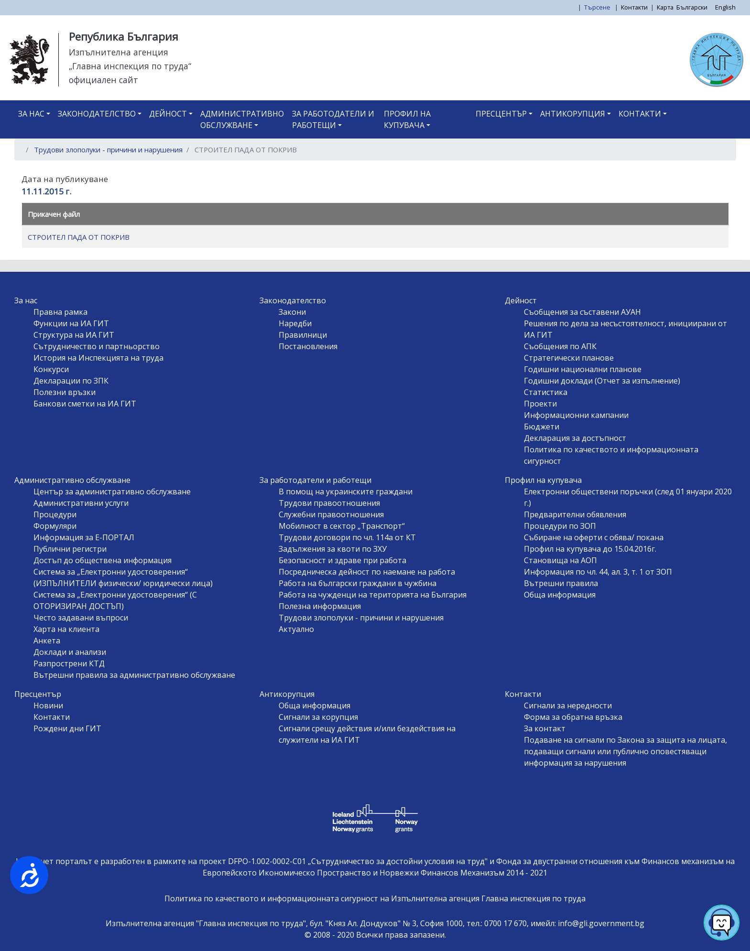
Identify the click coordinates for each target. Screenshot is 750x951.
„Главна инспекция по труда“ (130, 66)
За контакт (544, 728)
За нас (31, 113)
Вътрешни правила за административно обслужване (134, 675)
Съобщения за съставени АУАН (582, 312)
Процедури (54, 514)
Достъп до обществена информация (102, 560)
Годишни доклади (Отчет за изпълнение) (602, 380)
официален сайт (103, 79)
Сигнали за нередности (568, 705)
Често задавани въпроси (80, 617)
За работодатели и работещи (333, 119)
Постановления (308, 346)
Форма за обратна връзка (573, 717)
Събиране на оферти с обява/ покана (593, 537)
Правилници (303, 335)
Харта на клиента (66, 629)
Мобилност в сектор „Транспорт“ (342, 526)
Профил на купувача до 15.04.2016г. (590, 549)
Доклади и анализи (69, 652)
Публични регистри (70, 549)
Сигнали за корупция (318, 717)
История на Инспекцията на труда (98, 358)
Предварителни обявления (575, 514)
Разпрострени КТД (69, 663)
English (725, 7)
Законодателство (97, 113)
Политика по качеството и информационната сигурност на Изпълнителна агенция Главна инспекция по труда (375, 898)
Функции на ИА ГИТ (71, 323)
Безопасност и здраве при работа (342, 560)
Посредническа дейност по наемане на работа (367, 571)
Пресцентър (501, 113)
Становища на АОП (560, 560)
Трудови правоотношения (329, 503)
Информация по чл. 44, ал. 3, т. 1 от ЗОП (598, 571)
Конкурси (51, 369)
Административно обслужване (242, 119)
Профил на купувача (407, 119)
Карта (665, 7)
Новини (48, 705)
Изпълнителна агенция (118, 52)
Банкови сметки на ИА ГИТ (84, 403)
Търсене (598, 7)
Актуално (296, 629)
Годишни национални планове (582, 369)
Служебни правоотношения (331, 514)
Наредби (295, 323)
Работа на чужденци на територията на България (373, 594)
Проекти (540, 403)
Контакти (634, 7)
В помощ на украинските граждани (346, 491)
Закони (292, 312)
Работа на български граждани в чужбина (357, 583)
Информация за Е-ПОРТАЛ (83, 537)
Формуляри (54, 526)
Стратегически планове (569, 358)
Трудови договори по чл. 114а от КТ (347, 537)
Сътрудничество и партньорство (96, 346)
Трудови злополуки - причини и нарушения (108, 149)
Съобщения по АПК (560, 346)
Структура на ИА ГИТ (73, 335)
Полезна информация (320, 606)
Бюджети (541, 426)
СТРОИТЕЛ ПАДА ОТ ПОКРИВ (79, 237)
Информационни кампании (576, 415)
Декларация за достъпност (575, 438)
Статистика (545, 392)
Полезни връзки (64, 392)
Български (691, 7)
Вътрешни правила (561, 583)
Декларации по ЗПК (71, 380)
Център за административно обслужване (112, 491)
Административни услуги (81, 503)
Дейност (168, 113)
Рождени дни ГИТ (67, 728)
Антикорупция (572, 113)
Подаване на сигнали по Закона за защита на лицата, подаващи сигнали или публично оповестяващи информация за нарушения (625, 751)
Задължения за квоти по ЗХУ (333, 549)
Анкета (46, 640)
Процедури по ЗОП (560, 526)
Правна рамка (60, 312)
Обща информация (560, 594)
